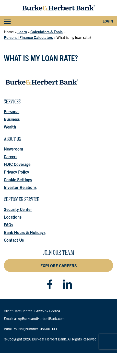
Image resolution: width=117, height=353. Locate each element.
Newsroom (13, 148)
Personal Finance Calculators (28, 37)
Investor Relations (20, 187)
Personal (11, 111)
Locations (12, 216)
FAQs (8, 224)
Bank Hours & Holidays (24, 232)
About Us (12, 140)
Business (12, 119)
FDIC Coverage (17, 164)
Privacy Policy (16, 171)
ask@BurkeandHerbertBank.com (39, 318)
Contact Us (14, 239)
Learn (22, 31)
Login (108, 21)
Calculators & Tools (46, 31)
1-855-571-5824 (47, 310)
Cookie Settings (18, 179)
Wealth (10, 126)
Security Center (18, 209)
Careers (10, 156)
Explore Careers (58, 265)
